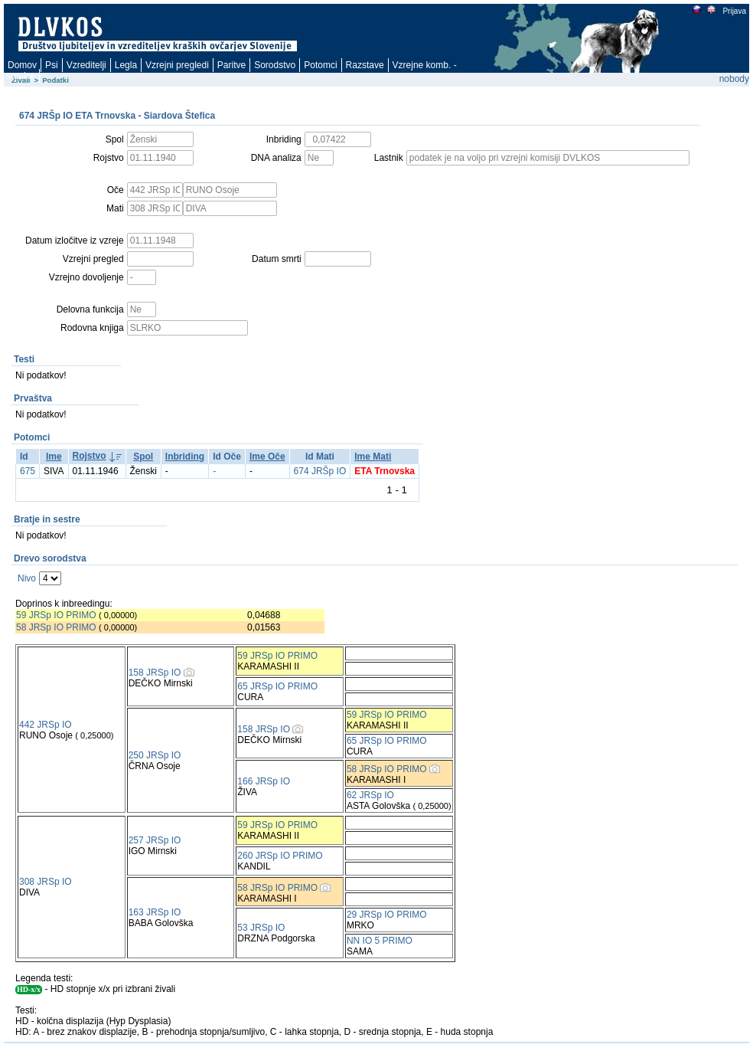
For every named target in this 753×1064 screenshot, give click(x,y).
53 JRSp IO (261, 927)
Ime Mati (372, 456)
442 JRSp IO (45, 724)
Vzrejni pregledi (177, 65)
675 (27, 471)
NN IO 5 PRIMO (379, 940)
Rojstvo (89, 455)
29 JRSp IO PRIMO (387, 914)
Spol (143, 456)
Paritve (231, 65)
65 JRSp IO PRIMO (277, 686)
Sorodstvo (274, 65)
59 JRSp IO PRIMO (56, 615)
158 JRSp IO (155, 672)
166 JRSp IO (263, 781)
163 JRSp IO (155, 912)
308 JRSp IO (45, 881)
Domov (22, 65)
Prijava (734, 11)
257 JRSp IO (155, 840)
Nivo (27, 578)
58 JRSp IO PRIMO (56, 627)
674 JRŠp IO (320, 471)
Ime (54, 456)
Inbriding (184, 456)
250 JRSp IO (155, 755)
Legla (126, 65)
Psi (51, 65)
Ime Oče (267, 456)
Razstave (365, 65)
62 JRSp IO (370, 795)
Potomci (320, 65)
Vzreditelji (86, 65)
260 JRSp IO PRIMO (279, 855)
